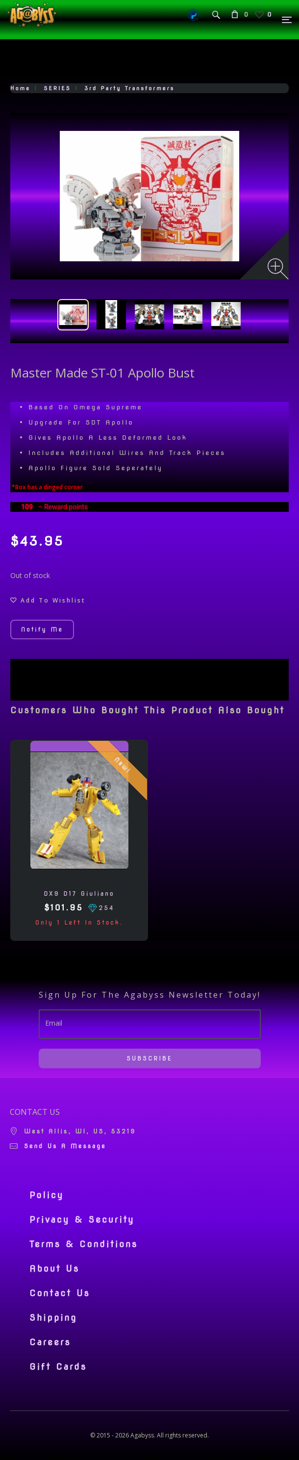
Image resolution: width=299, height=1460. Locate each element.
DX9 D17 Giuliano (79, 893)
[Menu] (287, 20)
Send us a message (65, 1146)
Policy (46, 1195)
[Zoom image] (278, 268)
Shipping (53, 1318)
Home (20, 88)
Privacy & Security (82, 1220)
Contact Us (59, 1293)
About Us (54, 1269)
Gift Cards (58, 1367)
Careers (50, 1342)
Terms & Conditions (83, 1244)
